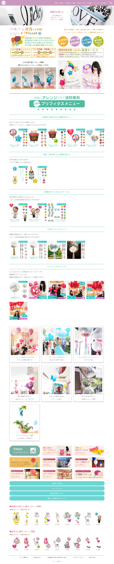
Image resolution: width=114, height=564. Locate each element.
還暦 (74, 3)
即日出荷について (57, 493)
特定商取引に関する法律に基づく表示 (57, 557)
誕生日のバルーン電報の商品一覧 (20, 534)
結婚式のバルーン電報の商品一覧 (20, 509)
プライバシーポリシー (78, 557)
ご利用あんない (37, 557)
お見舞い (89, 3)
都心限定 (103, 3)
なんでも (96, 3)
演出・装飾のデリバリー (57, 498)
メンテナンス (57, 488)
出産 (84, 3)
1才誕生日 (68, 3)
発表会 (79, 3)
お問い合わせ (92, 557)
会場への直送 (57, 483)
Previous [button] (10, 518)
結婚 (56, 3)
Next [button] (104, 518)
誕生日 (61, 3)
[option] (57, 15)
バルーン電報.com (23, 557)
